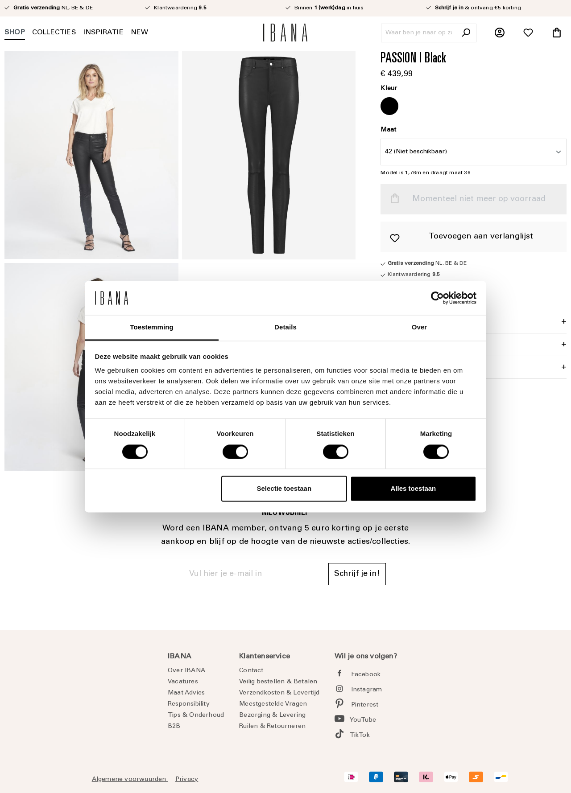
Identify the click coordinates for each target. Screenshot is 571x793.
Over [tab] (419, 327)
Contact (251, 671)
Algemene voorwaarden (130, 780)
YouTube (363, 720)
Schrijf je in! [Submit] (357, 574)
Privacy (186, 780)
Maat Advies (186, 693)
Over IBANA (186, 671)
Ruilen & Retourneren (272, 726)
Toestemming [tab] (152, 327)
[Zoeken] (465, 33)
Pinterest (365, 705)
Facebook (366, 675)
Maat (388, 130)
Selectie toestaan (284, 489)
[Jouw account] (499, 33)
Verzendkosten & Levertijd (279, 693)
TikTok (360, 735)
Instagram (366, 690)
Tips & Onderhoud (196, 715)
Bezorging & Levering (272, 715)
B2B (174, 726)
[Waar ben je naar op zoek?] (418, 33)
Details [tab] (285, 327)
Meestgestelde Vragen (273, 704)
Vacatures (183, 682)
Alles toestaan (413, 489)
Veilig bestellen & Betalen (278, 682)
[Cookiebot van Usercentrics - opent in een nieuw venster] (437, 297)
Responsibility (189, 704)
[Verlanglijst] (528, 33)
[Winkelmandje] (556, 33)
